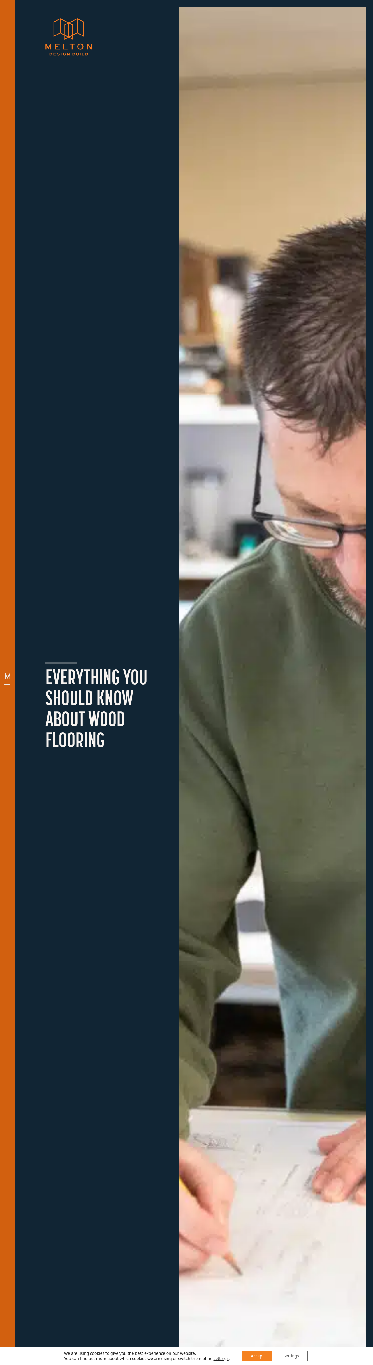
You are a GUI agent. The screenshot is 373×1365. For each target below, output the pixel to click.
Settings (291, 1356)
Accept (257, 1356)
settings (221, 1358)
